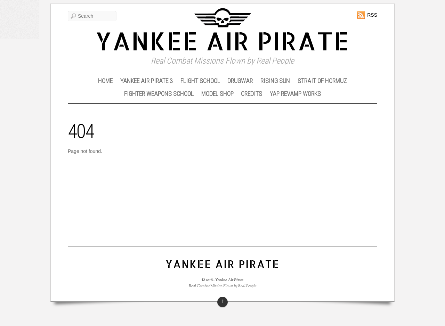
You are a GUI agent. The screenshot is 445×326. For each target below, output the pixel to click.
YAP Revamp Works (295, 93)
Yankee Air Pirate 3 (146, 80)
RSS (372, 15)
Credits (251, 93)
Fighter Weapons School (159, 93)
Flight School (200, 80)
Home (105, 80)
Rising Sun (275, 80)
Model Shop (217, 93)
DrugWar (240, 80)
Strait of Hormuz (322, 80)
